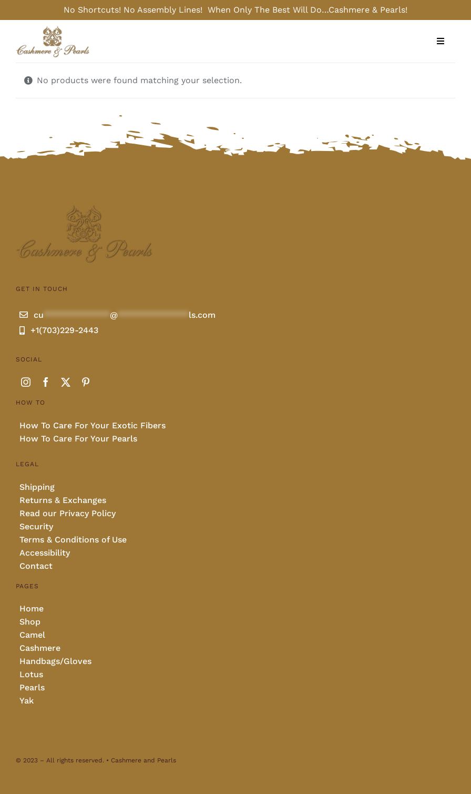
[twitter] (65, 382)
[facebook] (45, 382)
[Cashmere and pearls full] (53, 29)
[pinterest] (85, 382)
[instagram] (25, 382)
